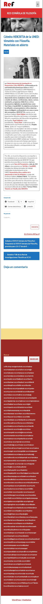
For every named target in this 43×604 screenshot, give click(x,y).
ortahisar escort (14, 548)
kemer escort (13, 523)
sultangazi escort (14, 570)
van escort (30, 448)
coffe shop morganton (12, 366)
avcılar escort (24, 464)
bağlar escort (13, 467)
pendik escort (26, 552)
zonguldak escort (24, 451)
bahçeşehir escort (14, 470)
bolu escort (24, 366)
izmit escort (12, 511)
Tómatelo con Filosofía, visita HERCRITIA (16, 189)
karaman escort (13, 413)
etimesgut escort (14, 495)
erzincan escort (13, 398)
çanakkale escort (23, 388)
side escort (23, 561)
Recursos (6, 52)
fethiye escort (22, 498)
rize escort (24, 435)
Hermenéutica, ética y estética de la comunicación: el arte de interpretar (18, 173)
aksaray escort (13, 373)
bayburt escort (24, 382)
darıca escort (24, 489)
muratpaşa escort (24, 542)
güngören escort (14, 504)
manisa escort (24, 426)
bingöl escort (13, 385)
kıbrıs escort (22, 417)
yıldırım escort (13, 580)
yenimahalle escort (26, 577)
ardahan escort (24, 376)
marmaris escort (14, 536)
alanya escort (23, 454)
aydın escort (12, 379)
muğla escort (23, 429)
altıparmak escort (26, 457)
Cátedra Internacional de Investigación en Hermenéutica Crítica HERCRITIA (18, 84)
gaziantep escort (14, 401)
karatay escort (26, 517)
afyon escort (24, 370)
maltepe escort (13, 533)
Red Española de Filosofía (21, 13)
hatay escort (23, 404)
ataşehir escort (13, 464)
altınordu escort (14, 457)
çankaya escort (13, 486)
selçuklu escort (26, 558)
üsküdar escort (13, 577)
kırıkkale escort (13, 420)
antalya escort (13, 376)
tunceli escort (13, 448)
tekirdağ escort (13, 445)
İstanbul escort (13, 586)
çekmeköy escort (25, 486)
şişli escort (22, 564)
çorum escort (13, 392)
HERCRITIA (34, 227)
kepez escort (22, 523)
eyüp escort (25, 495)
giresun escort (25, 401)
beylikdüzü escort (14, 479)
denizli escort (22, 392)
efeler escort (13, 492)
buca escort (24, 482)
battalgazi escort (27, 473)
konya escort (23, 423)
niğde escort (24, 432)
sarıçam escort (27, 555)
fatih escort (12, 498)
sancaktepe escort (15, 555)
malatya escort (13, 426)
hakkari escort (13, 404)
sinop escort (12, 442)
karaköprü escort (14, 517)
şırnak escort (22, 442)
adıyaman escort (14, 370)
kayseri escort (13, 417)
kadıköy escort (22, 511)
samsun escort (13, 439)
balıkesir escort (22, 379)
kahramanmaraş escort (16, 410)
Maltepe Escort (27, 583)
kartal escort (12, 520)
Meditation (26, 600)
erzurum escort (24, 398)
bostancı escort (14, 482)
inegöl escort (13, 508)
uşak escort (22, 448)
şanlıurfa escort (24, 439)
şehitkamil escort (14, 558)
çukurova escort (14, 489)
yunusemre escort (24, 580)
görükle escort (23, 501)
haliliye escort (25, 504)
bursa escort (12, 388)
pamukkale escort (14, 552)
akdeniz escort (13, 454)
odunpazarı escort (14, 545)
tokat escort (23, 445)
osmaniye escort (14, 435)
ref (38, 234)
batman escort (13, 382)
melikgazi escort (14, 539)
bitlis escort (22, 385)
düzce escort (13, 395)
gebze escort (13, 501)
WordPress (16, 600)
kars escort (23, 413)
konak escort (25, 526)
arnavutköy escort (14, 460)
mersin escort (13, 429)
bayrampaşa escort (15, 476)
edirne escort (22, 395)
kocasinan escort (14, 526)
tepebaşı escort (14, 573)
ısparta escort (13, 407)
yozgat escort (13, 451)
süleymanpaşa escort (16, 567)
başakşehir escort (14, 473)
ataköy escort (26, 460)
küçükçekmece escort (16, 530)
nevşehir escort (14, 432)
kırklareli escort (24, 420)
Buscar (6, 355)
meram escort (25, 539)
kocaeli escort (13, 423)
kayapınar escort (23, 520)
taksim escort (25, 570)
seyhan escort (13, 561)
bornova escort (26, 479)
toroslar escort (25, 573)
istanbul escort (23, 407)
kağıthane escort (14, 514)
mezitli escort (13, 542)
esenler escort (23, 492)
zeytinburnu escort (15, 583)
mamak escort (24, 533)
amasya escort (24, 373)
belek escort (26, 476)
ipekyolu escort (23, 508)
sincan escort (13, 564)
